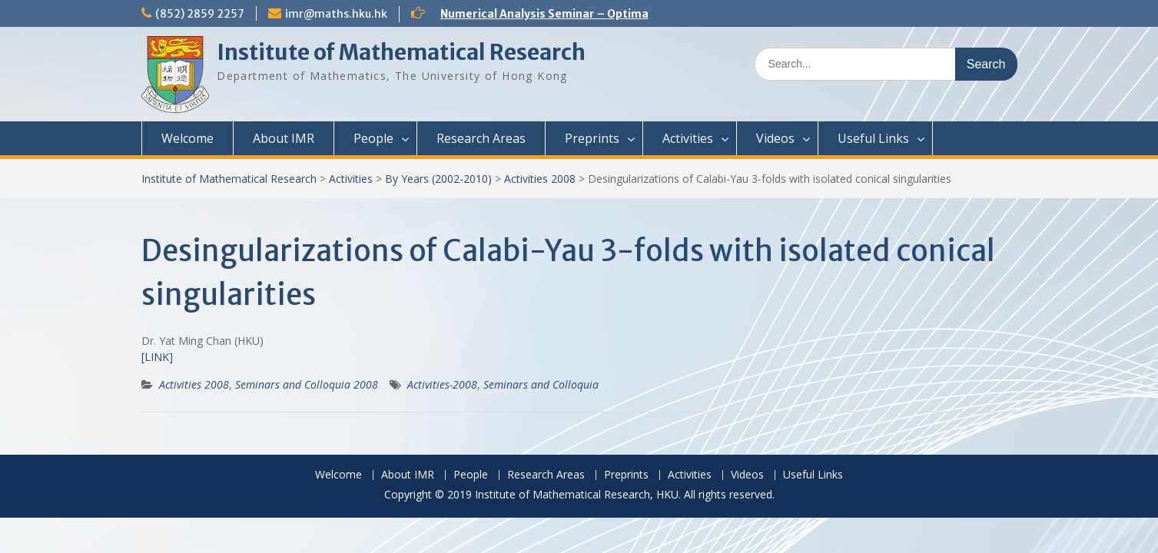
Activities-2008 (442, 384)
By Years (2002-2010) (438, 178)
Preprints (592, 138)
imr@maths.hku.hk (336, 14)
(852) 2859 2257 (199, 14)
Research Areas (481, 138)
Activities (687, 138)
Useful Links (873, 138)
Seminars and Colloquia (541, 384)
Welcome (187, 138)
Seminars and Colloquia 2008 (306, 384)
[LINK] (157, 356)
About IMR (283, 138)
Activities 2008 (540, 178)
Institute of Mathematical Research (401, 52)
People (373, 138)
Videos (775, 138)
